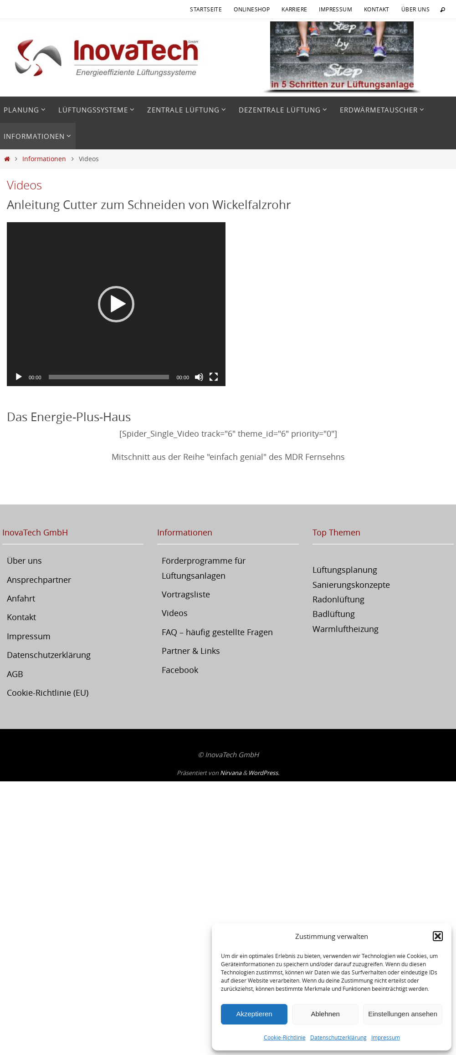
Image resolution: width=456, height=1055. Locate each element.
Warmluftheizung (346, 628)
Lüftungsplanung (345, 569)
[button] (437, 936)
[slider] (109, 377)
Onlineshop (252, 9)
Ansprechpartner (39, 579)
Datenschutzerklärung (338, 1037)
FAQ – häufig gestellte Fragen (217, 632)
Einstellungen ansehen (402, 1014)
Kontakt (376, 9)
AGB (15, 673)
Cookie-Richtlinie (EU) (47, 692)
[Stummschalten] (199, 377)
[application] (116, 304)
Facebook (180, 669)
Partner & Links (191, 650)
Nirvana (230, 773)
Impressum (385, 1037)
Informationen (44, 158)
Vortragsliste (186, 594)
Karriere (294, 9)
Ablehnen (325, 1014)
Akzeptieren (254, 1014)
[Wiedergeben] (18, 377)
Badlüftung (334, 613)
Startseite (206, 9)
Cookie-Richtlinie (285, 1037)
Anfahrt (21, 598)
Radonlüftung (338, 599)
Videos (175, 612)
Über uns (415, 9)
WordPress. (263, 773)
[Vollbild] (213, 377)
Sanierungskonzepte (351, 584)
